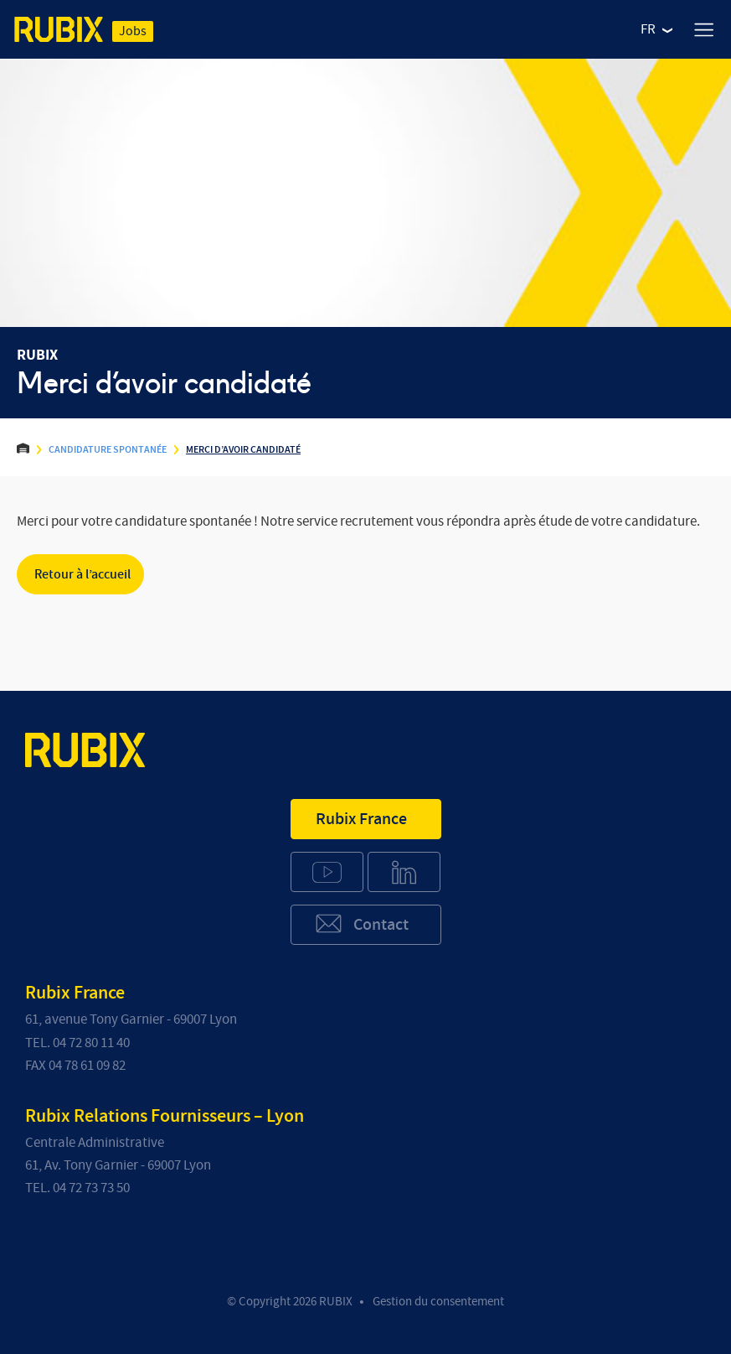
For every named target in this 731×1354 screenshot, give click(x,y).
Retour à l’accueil (82, 574)
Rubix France (361, 819)
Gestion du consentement (438, 1301)
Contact (361, 923)
